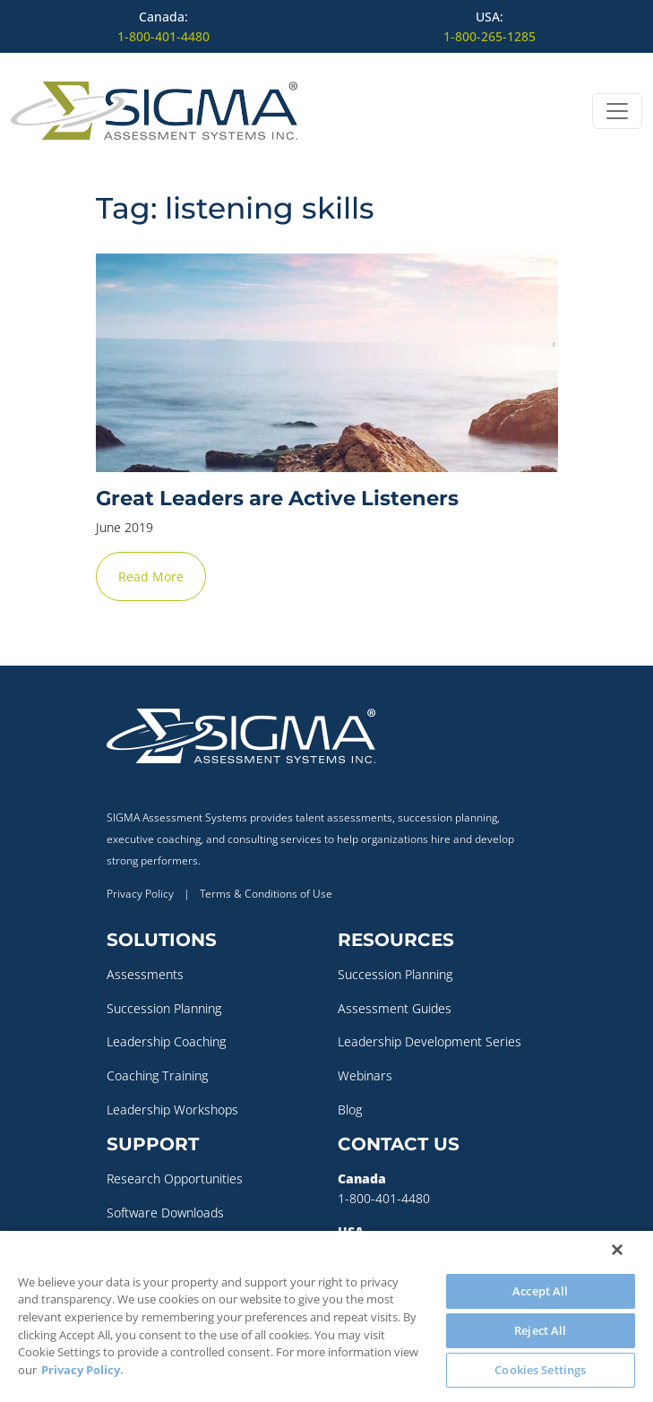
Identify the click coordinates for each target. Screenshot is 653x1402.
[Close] (617, 1249)
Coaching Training (157, 1075)
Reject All (540, 1330)
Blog (350, 1109)
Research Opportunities (175, 1178)
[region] (326, 1316)
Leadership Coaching (166, 1041)
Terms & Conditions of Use (266, 893)
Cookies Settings (540, 1370)
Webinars (365, 1075)
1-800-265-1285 (489, 36)
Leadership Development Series (429, 1041)
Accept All (540, 1291)
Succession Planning (164, 1008)
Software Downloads (165, 1212)
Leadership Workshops (172, 1109)
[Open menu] (617, 111)
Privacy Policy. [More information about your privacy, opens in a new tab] (82, 1370)
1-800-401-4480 (163, 36)
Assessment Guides (394, 1008)
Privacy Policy (140, 893)
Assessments (145, 974)
